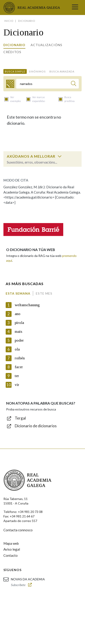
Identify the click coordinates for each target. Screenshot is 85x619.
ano (17, 314)
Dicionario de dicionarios (36, 425)
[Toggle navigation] (75, 7)
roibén (20, 358)
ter (17, 376)
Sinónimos (37, 71)
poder (19, 340)
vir (17, 385)
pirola (19, 323)
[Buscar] (73, 84)
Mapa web (11, 543)
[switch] (59, 156)
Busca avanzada (61, 71)
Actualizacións (46, 45)
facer (19, 367)
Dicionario (14, 45)
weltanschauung (27, 305)
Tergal (20, 418)
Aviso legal (11, 549)
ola (17, 349)
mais (18, 331)
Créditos (12, 52)
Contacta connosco (18, 530)
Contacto (10, 555)
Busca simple (15, 71)
